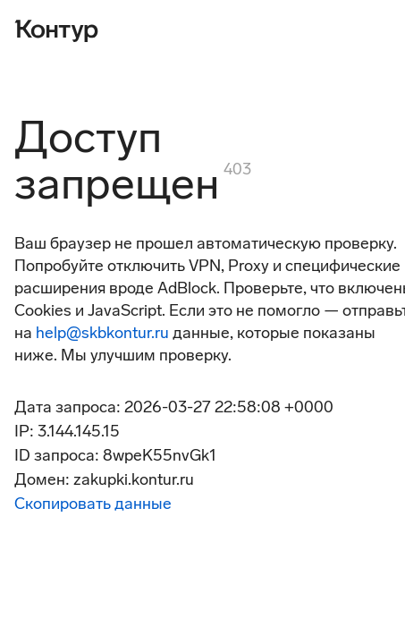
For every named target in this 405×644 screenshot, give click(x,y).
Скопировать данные (93, 503)
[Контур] (56, 28)
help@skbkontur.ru (102, 333)
